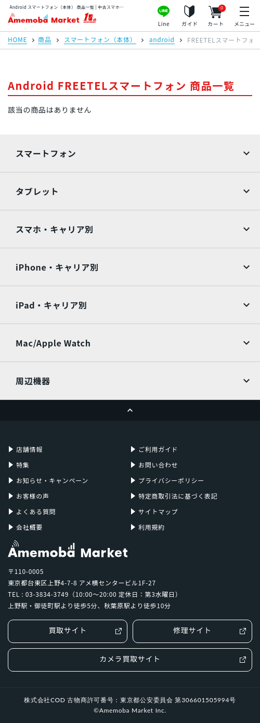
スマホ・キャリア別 (55, 229)
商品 (44, 40)
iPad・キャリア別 (51, 305)
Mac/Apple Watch (53, 343)
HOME (17, 40)
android (162, 40)
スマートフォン (46, 153)
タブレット (37, 191)
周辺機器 (33, 380)
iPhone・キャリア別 (57, 267)
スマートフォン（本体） (100, 40)
